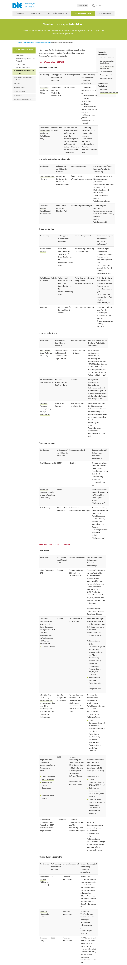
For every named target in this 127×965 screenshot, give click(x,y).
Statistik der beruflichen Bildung (44, 90)
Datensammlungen (106, 78)
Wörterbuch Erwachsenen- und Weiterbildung (23, 79)
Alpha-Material (19, 92)
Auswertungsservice (23, 68)
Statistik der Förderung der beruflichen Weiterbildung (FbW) (45, 133)
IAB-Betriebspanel (46, 380)
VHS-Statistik (20, 56)
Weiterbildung (45, 508)
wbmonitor (43, 307)
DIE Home (18, 42)
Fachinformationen (83, 13)
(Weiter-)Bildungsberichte (109, 92)
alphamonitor (20, 64)
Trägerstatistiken (106, 72)
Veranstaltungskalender (22, 99)
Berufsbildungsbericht (48, 463)
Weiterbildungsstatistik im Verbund (25, 60)
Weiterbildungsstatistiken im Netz (25, 72)
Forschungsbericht (46, 382)
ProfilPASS (18, 95)
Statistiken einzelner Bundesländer (107, 62)
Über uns (20, 13)
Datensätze (104, 89)
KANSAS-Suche (19, 88)
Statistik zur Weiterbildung (43, 42)
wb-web (17, 84)
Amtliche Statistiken (107, 58)
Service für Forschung (57, 13)
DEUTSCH (82, 5)
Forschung (35, 13)
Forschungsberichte (106, 75)
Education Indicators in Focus (44, 914)
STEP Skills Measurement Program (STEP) (47, 828)
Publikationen (105, 13)
